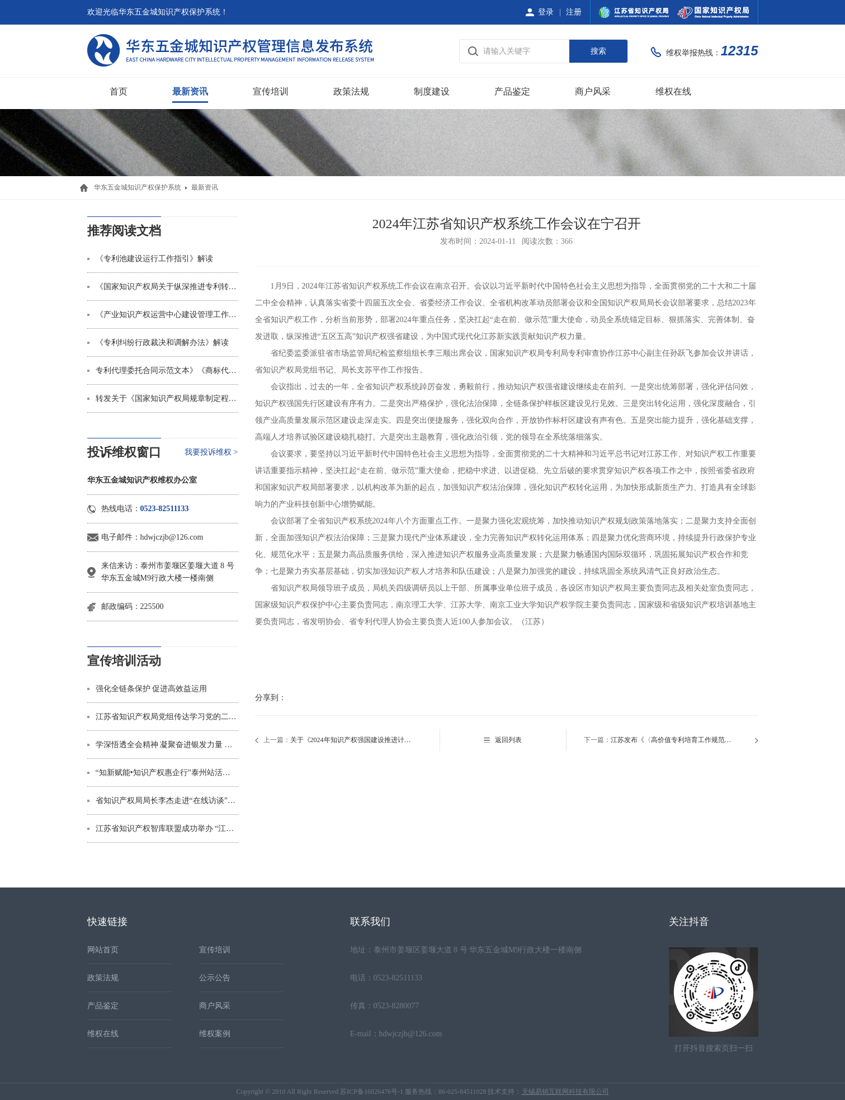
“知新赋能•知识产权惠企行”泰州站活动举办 (167, 772)
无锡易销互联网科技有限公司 (565, 1092)
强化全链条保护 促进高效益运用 (151, 688)
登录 (546, 12)
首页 (119, 91)
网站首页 (103, 950)
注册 (574, 12)
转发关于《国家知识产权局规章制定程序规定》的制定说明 (167, 398)
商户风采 (593, 91)
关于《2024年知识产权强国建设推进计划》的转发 (352, 740)
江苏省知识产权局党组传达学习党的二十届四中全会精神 (167, 716)
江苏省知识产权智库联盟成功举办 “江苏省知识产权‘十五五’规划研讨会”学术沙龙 (167, 828)
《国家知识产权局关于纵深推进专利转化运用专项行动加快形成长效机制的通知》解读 (167, 286)
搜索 (598, 51)
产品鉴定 (512, 91)
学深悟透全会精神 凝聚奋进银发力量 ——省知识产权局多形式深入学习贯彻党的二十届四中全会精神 (167, 744)
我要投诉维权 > (211, 452)
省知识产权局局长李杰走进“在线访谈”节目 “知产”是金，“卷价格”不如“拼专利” (167, 800)
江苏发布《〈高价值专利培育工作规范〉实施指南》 (673, 740)
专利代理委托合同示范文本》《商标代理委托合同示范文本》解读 (167, 370)
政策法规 (351, 91)
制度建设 (432, 91)
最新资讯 (190, 91)
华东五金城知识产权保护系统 (137, 187)
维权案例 (214, 1034)
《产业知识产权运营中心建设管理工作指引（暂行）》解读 (167, 314)
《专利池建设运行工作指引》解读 (154, 258)
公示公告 (214, 978)
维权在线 (673, 91)
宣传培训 (271, 91)
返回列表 (508, 740)
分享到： (270, 697)
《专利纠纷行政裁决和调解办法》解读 (162, 342)
